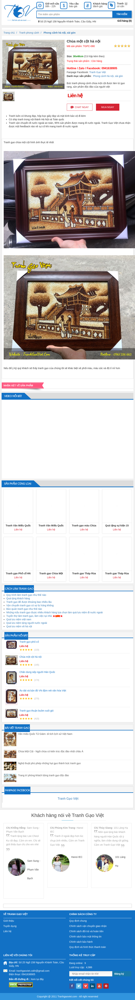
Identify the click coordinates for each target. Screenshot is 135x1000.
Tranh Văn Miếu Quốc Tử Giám (18, 525)
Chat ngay (79, 107)
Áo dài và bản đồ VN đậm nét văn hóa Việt (43, 690)
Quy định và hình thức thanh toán (87, 947)
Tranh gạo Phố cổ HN (18, 573)
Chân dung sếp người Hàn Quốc (37, 672)
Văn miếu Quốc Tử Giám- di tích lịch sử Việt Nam (45, 734)
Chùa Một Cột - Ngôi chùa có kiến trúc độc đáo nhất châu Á (50, 751)
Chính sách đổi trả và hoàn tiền (86, 931)
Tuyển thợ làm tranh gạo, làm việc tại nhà (29, 616)
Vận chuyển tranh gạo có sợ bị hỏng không (30, 605)
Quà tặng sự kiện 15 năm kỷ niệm (117, 525)
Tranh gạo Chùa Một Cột (51, 573)
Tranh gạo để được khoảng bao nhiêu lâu (29, 602)
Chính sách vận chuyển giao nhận (88, 926)
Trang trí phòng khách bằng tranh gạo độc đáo (43, 775)
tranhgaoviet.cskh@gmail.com (33, 970)
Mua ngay (107, 107)
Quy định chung (78, 920)
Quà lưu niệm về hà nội (19, 626)
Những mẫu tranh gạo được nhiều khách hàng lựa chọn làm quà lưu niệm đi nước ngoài (54, 612)
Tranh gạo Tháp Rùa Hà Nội (84, 573)
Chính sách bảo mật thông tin (85, 936)
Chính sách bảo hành (81, 941)
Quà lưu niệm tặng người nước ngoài (26, 623)
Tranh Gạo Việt (97, 72)
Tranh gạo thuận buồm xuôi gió (37, 710)
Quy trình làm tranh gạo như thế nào (26, 595)
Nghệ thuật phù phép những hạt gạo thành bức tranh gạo (49, 763)
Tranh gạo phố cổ (29, 641)
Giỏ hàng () (124, 20)
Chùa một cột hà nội (31, 656)
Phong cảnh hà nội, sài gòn (108, 76)
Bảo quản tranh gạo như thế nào (24, 609)
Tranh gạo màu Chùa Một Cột (84, 525)
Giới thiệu (8, 920)
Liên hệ (7, 931)
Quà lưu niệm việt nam (18, 619)
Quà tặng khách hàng (18, 598)
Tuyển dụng (10, 926)
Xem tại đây (37, 979)
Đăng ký (119, 973)
